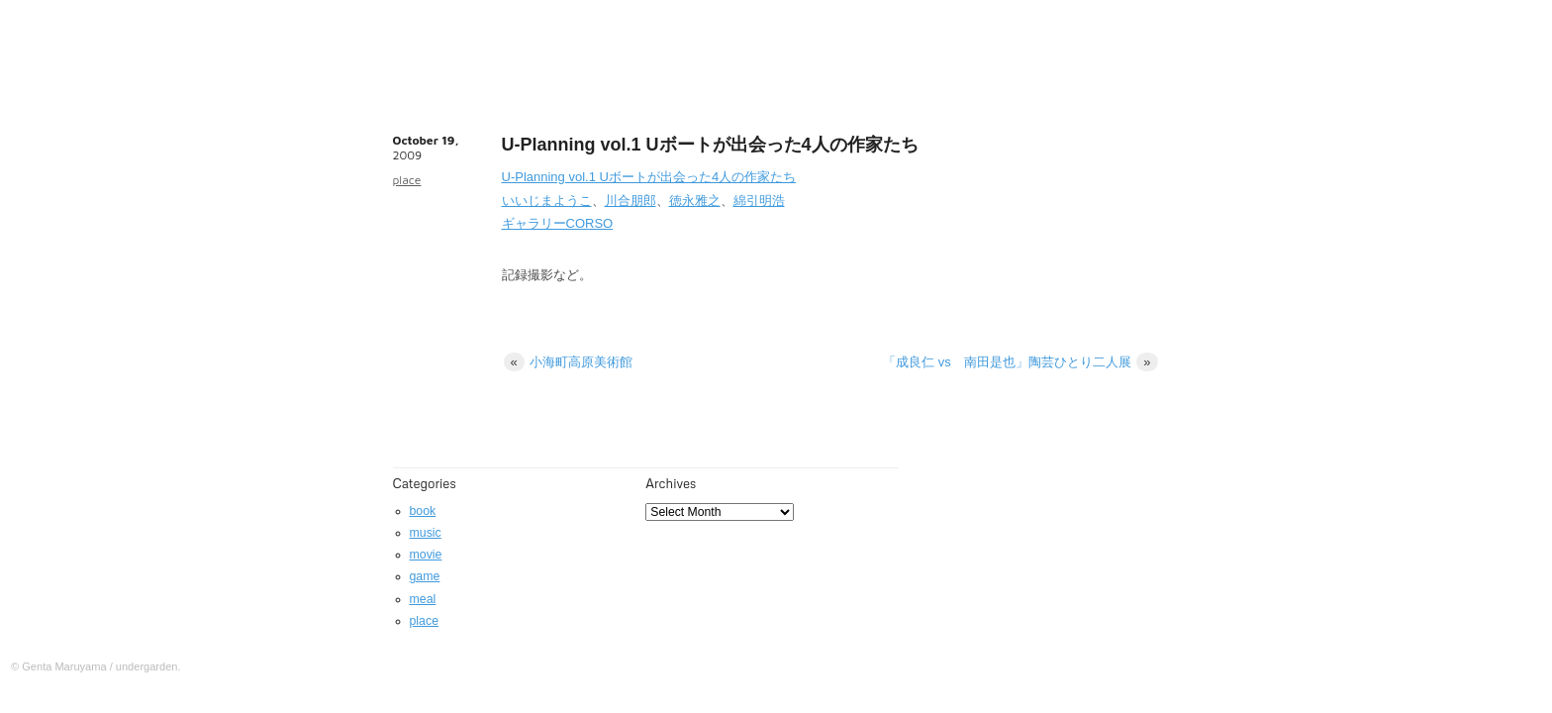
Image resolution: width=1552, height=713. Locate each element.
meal (423, 599)
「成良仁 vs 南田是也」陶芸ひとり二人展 (1020, 362)
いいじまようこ (547, 200)
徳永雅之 (695, 200)
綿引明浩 (759, 200)
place (407, 179)
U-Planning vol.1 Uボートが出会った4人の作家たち (649, 176)
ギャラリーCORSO (558, 223)
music (425, 533)
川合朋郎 (630, 200)
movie (426, 554)
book (423, 511)
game (425, 576)
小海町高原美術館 (568, 362)
